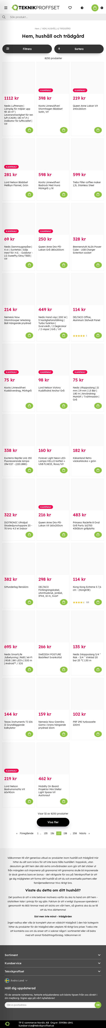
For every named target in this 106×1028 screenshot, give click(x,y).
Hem (37, 28)
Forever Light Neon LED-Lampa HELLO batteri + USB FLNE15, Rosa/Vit (52, 461)
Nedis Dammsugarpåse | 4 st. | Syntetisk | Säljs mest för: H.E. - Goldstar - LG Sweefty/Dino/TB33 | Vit (18, 252)
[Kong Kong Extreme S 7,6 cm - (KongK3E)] (87, 559)
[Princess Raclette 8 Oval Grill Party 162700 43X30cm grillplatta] (87, 494)
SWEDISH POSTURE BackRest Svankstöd (50, 656)
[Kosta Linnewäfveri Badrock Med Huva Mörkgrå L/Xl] (53, 154)
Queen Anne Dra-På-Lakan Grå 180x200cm (51, 248)
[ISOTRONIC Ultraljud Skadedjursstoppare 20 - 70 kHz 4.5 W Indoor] (18, 494)
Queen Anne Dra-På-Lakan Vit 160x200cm (50, 524)
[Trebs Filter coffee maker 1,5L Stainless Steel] (87, 154)
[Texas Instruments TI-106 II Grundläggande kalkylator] (18, 694)
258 (75, 833)
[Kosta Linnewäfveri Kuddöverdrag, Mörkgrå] (18, 360)
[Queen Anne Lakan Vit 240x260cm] (87, 78)
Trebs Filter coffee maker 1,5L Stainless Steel (87, 184)
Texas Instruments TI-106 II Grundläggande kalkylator (18, 724)
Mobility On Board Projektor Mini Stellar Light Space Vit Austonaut (49, 791)
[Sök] (53, 17)
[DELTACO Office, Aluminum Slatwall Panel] (87, 289)
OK (98, 1004)
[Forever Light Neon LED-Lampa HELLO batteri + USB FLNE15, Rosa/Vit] (53, 430)
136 (52, 833)
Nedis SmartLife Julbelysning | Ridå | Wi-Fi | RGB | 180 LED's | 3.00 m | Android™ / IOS (18, 659)
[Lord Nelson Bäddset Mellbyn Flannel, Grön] (18, 154)
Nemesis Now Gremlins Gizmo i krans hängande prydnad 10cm (52, 724)
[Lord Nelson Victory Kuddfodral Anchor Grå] (53, 360)
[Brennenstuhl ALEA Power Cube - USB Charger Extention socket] (87, 219)
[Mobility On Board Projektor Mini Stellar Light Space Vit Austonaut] (53, 758)
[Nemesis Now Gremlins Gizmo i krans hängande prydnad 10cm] (53, 694)
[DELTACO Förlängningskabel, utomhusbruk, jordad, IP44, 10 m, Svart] (53, 559)
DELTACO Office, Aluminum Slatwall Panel (86, 319)
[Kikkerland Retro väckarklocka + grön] (87, 430)
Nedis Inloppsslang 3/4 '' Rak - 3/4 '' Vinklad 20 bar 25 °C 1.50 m (87, 657)
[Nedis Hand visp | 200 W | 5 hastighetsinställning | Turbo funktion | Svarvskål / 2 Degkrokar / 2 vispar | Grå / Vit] (53, 289)
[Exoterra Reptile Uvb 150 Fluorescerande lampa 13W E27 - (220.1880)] (18, 430)
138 (65, 833)
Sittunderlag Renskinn (16, 586)
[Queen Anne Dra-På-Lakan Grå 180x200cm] (53, 219)
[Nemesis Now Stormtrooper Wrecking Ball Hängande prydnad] (18, 289)
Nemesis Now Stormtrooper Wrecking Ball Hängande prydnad (17, 320)
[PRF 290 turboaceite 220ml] (87, 694)
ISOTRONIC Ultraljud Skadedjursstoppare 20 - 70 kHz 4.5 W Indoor (18, 525)
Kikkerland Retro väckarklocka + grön (84, 460)
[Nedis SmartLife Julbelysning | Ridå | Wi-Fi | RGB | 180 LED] (18, 626)
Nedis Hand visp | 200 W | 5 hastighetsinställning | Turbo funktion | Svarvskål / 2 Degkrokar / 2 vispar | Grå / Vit (52, 323)
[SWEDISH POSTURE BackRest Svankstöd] (53, 626)
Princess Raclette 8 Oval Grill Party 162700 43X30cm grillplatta (86, 525)
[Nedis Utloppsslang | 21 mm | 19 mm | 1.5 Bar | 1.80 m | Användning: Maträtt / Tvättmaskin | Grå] (87, 360)
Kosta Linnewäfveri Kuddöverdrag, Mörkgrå (18, 389)
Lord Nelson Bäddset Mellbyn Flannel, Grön (16, 184)
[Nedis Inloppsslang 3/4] (87, 626)
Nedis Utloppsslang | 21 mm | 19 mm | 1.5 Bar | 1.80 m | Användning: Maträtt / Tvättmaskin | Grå (86, 393)
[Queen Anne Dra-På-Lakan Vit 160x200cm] (53, 494)
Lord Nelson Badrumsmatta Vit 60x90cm (14, 789)
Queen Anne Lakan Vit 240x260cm (85, 107)
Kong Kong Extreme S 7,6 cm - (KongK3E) (87, 588)
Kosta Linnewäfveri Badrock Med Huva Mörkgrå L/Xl (49, 185)
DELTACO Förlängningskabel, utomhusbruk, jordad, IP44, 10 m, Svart (50, 591)
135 (46, 833)
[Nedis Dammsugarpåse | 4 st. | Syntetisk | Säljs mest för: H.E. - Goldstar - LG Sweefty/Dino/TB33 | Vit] (18, 219)
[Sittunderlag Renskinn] (18, 559)
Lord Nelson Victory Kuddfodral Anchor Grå (51, 389)
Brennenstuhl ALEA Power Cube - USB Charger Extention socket (87, 249)
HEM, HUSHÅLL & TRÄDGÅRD (56, 28)
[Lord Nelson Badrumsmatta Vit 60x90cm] (18, 758)
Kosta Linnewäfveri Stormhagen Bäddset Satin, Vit (50, 108)
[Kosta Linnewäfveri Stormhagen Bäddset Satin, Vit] (53, 78)
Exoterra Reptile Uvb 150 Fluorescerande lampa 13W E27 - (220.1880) (18, 461)
